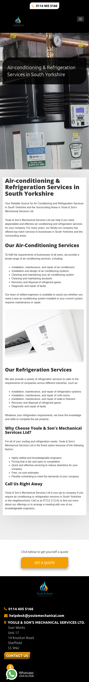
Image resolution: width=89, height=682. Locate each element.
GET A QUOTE (44, 563)
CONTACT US (17, 655)
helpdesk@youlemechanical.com (36, 615)
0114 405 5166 (46, 6)
